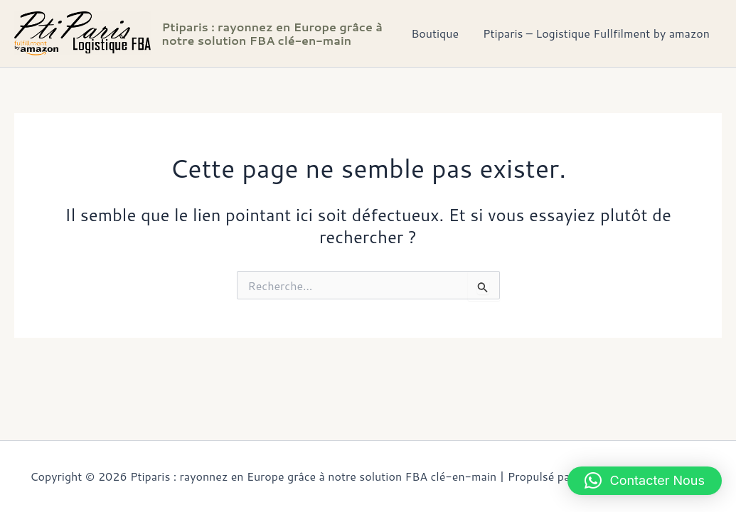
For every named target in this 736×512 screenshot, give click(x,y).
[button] (644, 480)
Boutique (437, 33)
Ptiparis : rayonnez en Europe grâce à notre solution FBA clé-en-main (273, 33)
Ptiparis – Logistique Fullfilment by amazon (597, 33)
